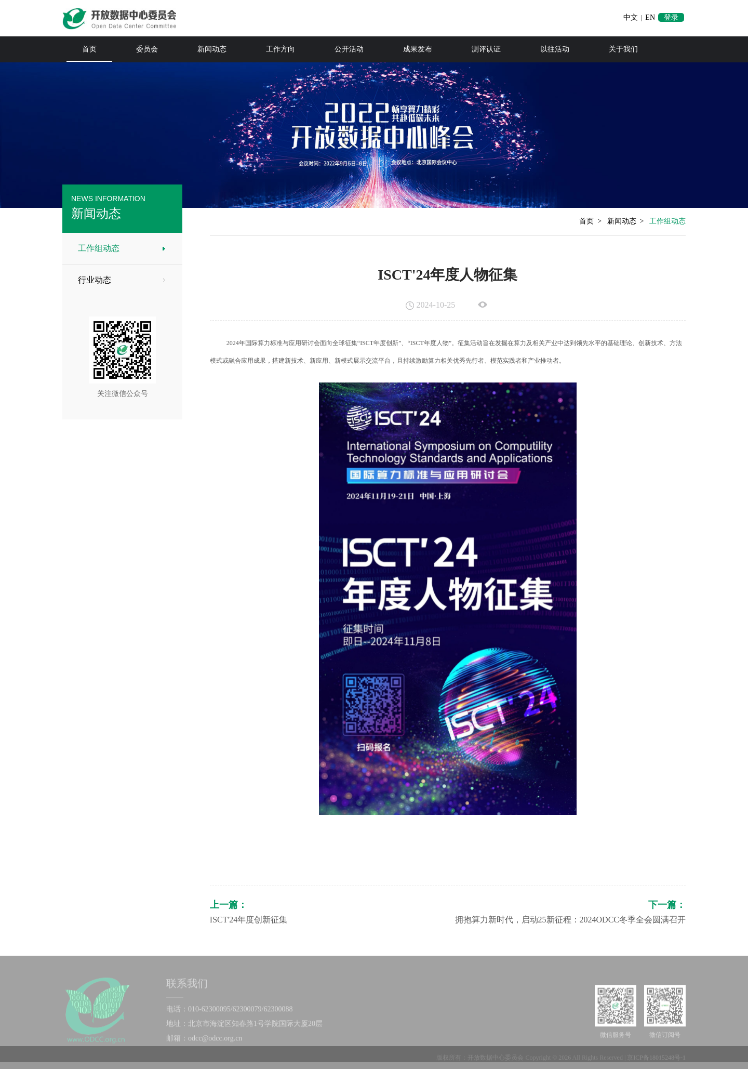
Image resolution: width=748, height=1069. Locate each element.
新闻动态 (211, 49)
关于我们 (623, 49)
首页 (89, 49)
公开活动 (349, 49)
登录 (671, 17)
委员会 (147, 49)
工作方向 (280, 49)
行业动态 (92, 279)
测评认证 (486, 49)
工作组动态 (96, 248)
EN (650, 17)
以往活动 (554, 49)
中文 (630, 17)
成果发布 (417, 49)
